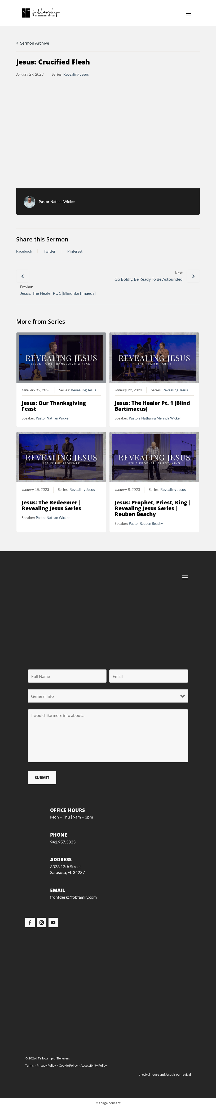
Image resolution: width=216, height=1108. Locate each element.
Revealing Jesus (76, 74)
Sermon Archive (32, 42)
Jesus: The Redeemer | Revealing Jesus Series (51, 505)
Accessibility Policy (94, 1065)
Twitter (50, 251)
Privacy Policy (46, 1065)
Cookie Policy (68, 1065)
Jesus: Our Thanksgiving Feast (54, 406)
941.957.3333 (63, 841)
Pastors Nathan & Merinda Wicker (155, 418)
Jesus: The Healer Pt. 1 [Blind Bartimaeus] (152, 406)
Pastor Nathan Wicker (57, 201)
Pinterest (74, 251)
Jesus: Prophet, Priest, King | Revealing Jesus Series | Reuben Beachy (153, 508)
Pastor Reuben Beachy (146, 523)
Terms (29, 1065)
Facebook (24, 251)
